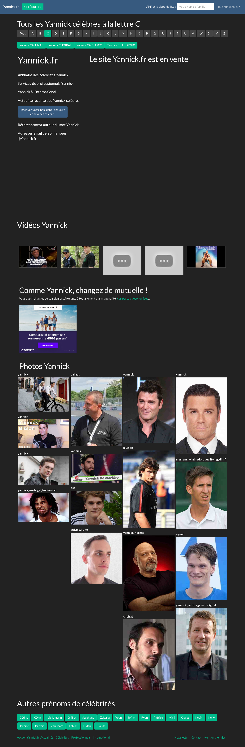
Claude (101, 726)
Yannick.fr (11, 6)
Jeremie (39, 726)
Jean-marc (56, 726)
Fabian (73, 726)
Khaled (185, 717)
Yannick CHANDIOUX (121, 45)
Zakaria (105, 717)
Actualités (46, 737)
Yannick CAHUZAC (31, 45)
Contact (196, 737)
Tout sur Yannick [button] (227, 6)
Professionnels (81, 737)
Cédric (24, 717)
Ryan (144, 717)
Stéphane (88, 717)
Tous (23, 33)
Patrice (158, 717)
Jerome (24, 726)
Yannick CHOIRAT (60, 45)
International (101, 737)
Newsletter (181, 737)
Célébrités (32, 6)
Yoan (118, 717)
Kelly (211, 717)
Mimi (172, 717)
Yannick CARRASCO (89, 45)
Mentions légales (215, 737)
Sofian (131, 717)
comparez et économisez (132, 298)
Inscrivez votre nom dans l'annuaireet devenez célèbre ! (42, 112)
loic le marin (54, 717)
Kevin (199, 717)
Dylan (87, 726)
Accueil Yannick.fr (28, 737)
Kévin (37, 717)
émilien (72, 717)
